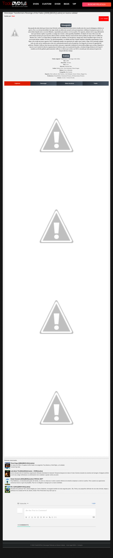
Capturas (17, 83)
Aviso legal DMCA (71, 545)
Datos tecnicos (69, 83)
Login (93, 503)
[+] (55, 517)
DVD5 (36, 4)
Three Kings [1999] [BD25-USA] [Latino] (22, 463)
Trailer (96, 83)
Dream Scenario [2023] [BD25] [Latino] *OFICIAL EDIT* (27, 479)
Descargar (43, 83)
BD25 (66, 4)
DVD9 (57, 4)
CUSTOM (46, 4)
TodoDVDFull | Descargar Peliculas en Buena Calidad (50, 545)
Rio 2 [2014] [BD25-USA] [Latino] (20, 487)
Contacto (79, 545)
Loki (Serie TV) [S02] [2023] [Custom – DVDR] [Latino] (27, 471)
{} (52, 517)
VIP (74, 4)
